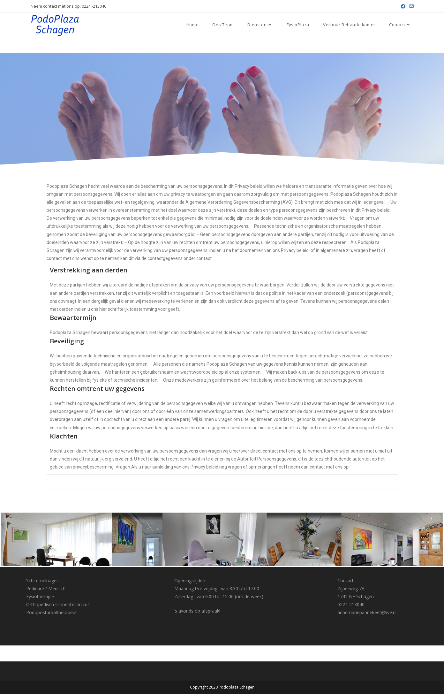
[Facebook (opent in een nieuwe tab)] (403, 6)
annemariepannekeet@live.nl (366, 612)
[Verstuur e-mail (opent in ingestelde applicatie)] (410, 6)
